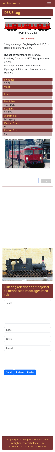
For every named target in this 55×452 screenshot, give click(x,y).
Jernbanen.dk (11, 3)
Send (9, 372)
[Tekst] (27, 312)
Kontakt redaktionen (35, 446)
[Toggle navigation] (49, 4)
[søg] (21, 181)
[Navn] (27, 339)
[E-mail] (27, 348)
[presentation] (26, 360)
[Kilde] (27, 330)
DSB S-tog (12, 12)
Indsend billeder (25, 372)
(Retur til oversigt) (27, 38)
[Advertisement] (27, 216)
